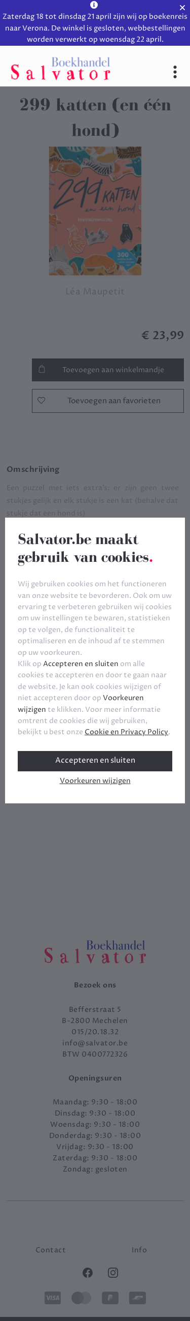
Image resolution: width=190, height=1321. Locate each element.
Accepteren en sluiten (95, 760)
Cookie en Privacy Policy (126, 732)
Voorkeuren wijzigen (95, 781)
